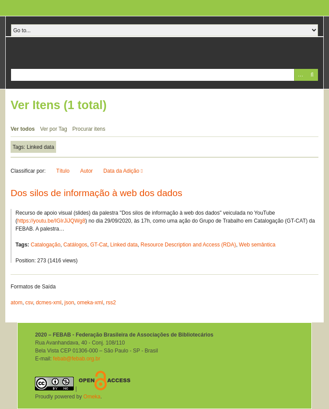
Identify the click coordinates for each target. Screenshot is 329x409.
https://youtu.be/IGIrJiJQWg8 (51, 221)
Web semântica (257, 245)
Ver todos (23, 129)
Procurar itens (89, 129)
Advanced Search (300, 75)
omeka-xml (90, 302)
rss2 (111, 302)
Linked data (124, 245)
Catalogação (45, 245)
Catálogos (75, 245)
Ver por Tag (53, 129)
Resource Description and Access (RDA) (188, 245)
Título (62, 171)
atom (17, 302)
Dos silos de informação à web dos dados (96, 193)
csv (29, 302)
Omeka (92, 397)
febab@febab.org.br (76, 359)
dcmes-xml (48, 302)
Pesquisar (312, 75)
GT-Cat (98, 245)
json (69, 302)
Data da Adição (122, 171)
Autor (86, 171)
